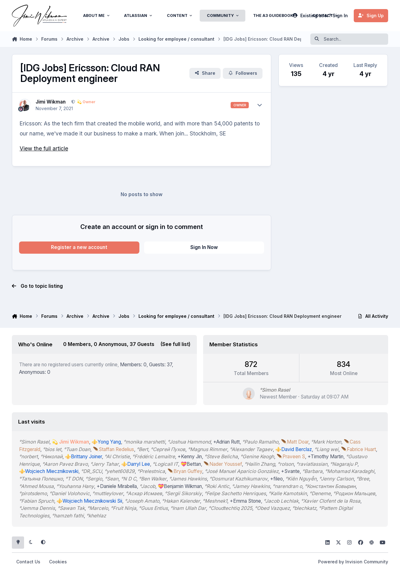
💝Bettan (191, 464)
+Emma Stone (245, 501)
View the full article (44, 148)
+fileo (276, 479)
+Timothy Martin (326, 457)
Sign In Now (204, 247)
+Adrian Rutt (226, 442)
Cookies (58, 561)
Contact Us (28, 561)
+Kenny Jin (190, 457)
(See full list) (176, 344)
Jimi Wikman (51, 102)
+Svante (290, 471)
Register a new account (79, 247)
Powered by (353, 561)
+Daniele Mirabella (117, 486)
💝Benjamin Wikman (180, 486)
